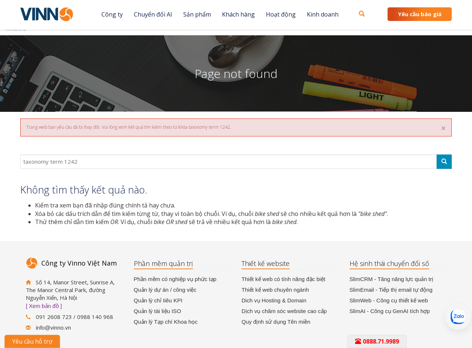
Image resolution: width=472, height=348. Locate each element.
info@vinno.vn (53, 327)
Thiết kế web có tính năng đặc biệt (283, 279)
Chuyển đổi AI (153, 14)
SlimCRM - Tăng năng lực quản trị (392, 279)
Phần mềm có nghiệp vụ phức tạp (175, 279)
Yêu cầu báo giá (419, 14)
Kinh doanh (323, 14)
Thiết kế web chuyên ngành (275, 290)
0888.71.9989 (377, 341)
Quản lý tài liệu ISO (157, 311)
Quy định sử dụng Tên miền (276, 322)
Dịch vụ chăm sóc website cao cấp (284, 311)
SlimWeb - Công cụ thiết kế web (389, 300)
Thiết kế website (265, 263)
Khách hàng (238, 14)
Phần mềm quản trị (163, 263)
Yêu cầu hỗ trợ (32, 341)
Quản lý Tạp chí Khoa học (166, 322)
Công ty (112, 14)
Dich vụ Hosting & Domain (274, 300)
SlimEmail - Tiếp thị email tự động (391, 290)
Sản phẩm (197, 14)
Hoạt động (281, 14)
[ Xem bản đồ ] (44, 306)
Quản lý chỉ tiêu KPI (158, 300)
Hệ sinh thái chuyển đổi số (389, 263)
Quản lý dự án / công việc (165, 290)
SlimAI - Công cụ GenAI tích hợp (390, 311)
